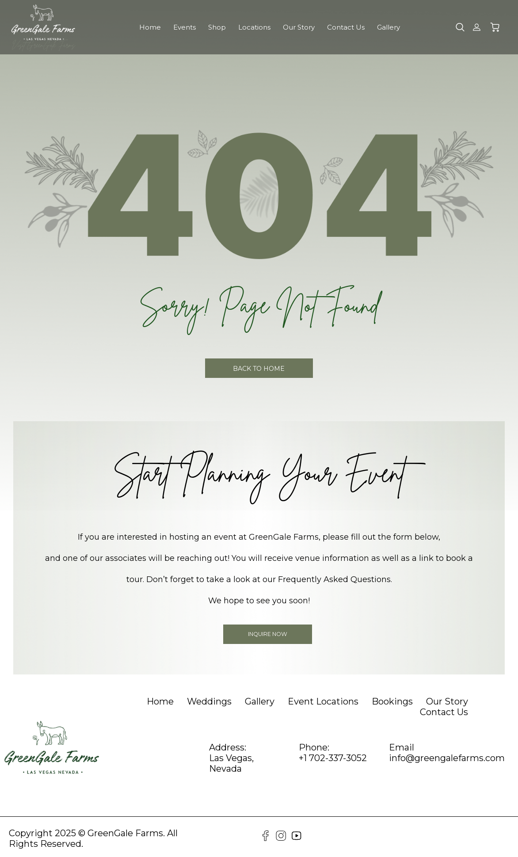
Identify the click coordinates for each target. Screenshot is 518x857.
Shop (217, 27)
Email (401, 746)
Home (150, 27)
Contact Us (346, 27)
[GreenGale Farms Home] (43, 22)
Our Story (299, 27)
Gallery (388, 27)
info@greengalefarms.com (447, 757)
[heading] (160, 700)
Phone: (314, 746)
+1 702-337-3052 (333, 757)
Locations (254, 27)
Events (184, 27)
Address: (227, 746)
